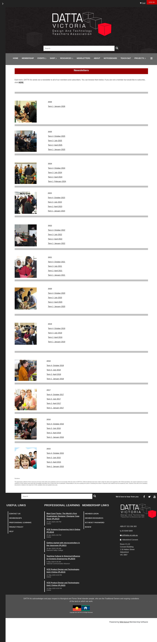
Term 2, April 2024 (55, 177)
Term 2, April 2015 (54, 462)
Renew (88, 527)
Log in (152, 2)
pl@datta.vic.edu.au (130, 535)
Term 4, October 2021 (56, 262)
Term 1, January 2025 (56, 149)
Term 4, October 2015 (55, 453)
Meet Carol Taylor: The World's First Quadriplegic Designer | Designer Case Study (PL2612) (63, 516)
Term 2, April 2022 (55, 239)
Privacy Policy (16, 527)
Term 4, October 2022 (56, 230)
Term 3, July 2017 (54, 399)
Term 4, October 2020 (56, 293)
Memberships (15, 518)
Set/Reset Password (94, 522)
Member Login (92, 513)
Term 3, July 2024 (55, 173)
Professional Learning (20, 522)
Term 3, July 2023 (55, 202)
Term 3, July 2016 (54, 428)
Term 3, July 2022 (55, 235)
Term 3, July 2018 (54, 370)
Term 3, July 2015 (54, 458)
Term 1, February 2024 (57, 181)
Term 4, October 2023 (56, 198)
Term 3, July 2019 (55, 333)
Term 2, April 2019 (55, 337)
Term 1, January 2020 (56, 306)
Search (117, 48)
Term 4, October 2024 (56, 168)
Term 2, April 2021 (55, 271)
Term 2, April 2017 (54, 403)
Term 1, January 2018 (55, 379)
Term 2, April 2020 (55, 302)
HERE (21, 82)
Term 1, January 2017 (55, 408)
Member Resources (94, 518)
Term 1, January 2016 (55, 437)
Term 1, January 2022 (56, 243)
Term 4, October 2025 (56, 136)
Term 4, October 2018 (55, 365)
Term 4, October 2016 (55, 424)
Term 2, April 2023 (55, 206)
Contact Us (14, 513)
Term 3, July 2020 (55, 298)
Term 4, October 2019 (56, 328)
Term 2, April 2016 (54, 433)
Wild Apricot (124, 622)
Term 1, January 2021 (56, 275)
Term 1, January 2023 (56, 211)
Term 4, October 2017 (55, 395)
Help (11, 531)
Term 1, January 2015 (55, 466)
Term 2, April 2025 (55, 145)
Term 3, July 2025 (55, 141)
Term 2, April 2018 (54, 374)
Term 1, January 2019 (56, 342)
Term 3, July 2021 (55, 266)
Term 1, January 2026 (56, 106)
